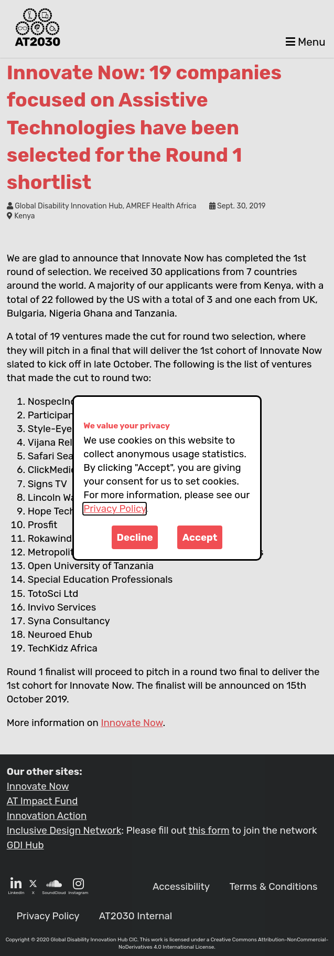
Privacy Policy (114, 508)
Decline (135, 537)
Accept (200, 537)
